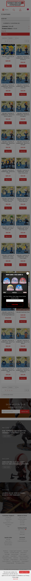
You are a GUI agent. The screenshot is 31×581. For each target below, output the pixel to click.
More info (15, 579)
